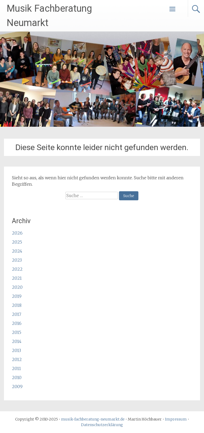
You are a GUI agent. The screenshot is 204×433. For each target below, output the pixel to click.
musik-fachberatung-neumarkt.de (93, 419)
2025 (17, 242)
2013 (16, 350)
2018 (17, 305)
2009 (17, 386)
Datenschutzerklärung (102, 424)
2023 (17, 260)
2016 (17, 323)
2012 (17, 359)
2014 (17, 341)
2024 (17, 251)
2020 (17, 287)
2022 (17, 269)
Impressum (176, 419)
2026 (17, 233)
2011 (16, 368)
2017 (16, 314)
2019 (17, 296)
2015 (16, 332)
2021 (17, 278)
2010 (17, 377)
